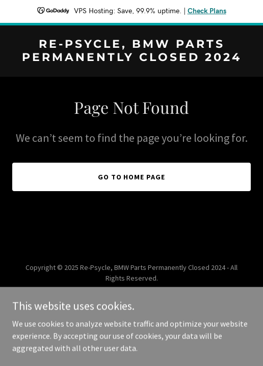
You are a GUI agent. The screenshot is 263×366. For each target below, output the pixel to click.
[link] (131, 58)
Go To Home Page (132, 176)
